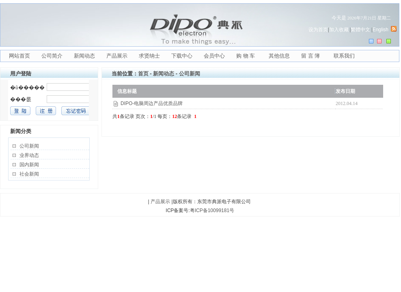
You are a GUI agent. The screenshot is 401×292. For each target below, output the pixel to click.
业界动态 (29, 155)
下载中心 (181, 56)
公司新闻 (29, 146)
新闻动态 (84, 56)
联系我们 (344, 56)
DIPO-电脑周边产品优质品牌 (152, 103)
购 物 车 (245, 56)
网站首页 (19, 56)
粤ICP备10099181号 (212, 210)
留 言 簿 (310, 56)
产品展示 (116, 56)
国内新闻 (29, 164)
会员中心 (214, 56)
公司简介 (52, 56)
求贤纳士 (149, 56)
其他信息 (279, 56)
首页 (143, 74)
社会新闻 (29, 174)
